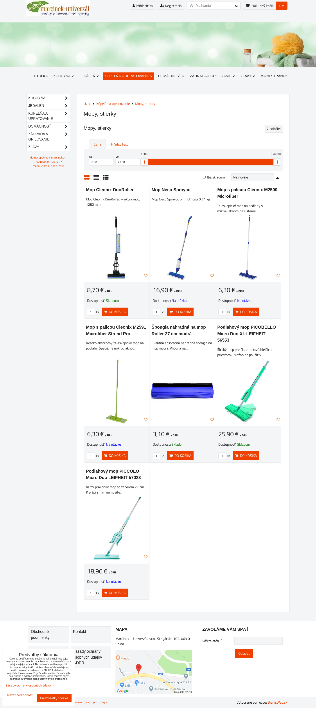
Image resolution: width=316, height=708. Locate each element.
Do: (127, 160)
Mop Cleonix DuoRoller (110, 189)
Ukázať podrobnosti (19, 695)
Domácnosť (171, 76)
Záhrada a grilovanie (212, 76)
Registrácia (171, 5)
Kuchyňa (64, 76)
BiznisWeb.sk (277, 702)
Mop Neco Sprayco (171, 189)
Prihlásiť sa (143, 5)
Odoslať (244, 653)
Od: (101, 160)
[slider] (144, 162)
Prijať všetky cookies (54, 698)
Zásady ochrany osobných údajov (83, 702)
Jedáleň (89, 76)
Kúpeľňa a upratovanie (128, 76)
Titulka (40, 76)
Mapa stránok (274, 76)
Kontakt (79, 631)
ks (93, 312)
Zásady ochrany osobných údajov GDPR (87, 657)
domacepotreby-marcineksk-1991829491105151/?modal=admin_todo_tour (48, 161)
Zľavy (248, 76)
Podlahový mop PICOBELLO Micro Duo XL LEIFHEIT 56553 (246, 333)
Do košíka (115, 311)
